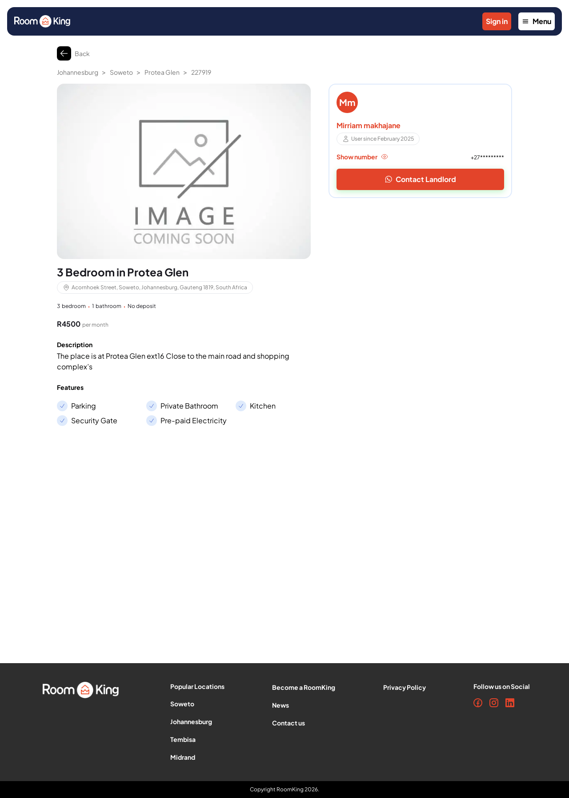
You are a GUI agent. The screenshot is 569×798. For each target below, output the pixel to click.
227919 (201, 72)
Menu (536, 21)
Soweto (121, 72)
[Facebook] (477, 702)
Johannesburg (77, 72)
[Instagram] (493, 702)
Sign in (497, 21)
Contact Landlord (420, 179)
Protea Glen (162, 72)
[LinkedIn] (509, 702)
